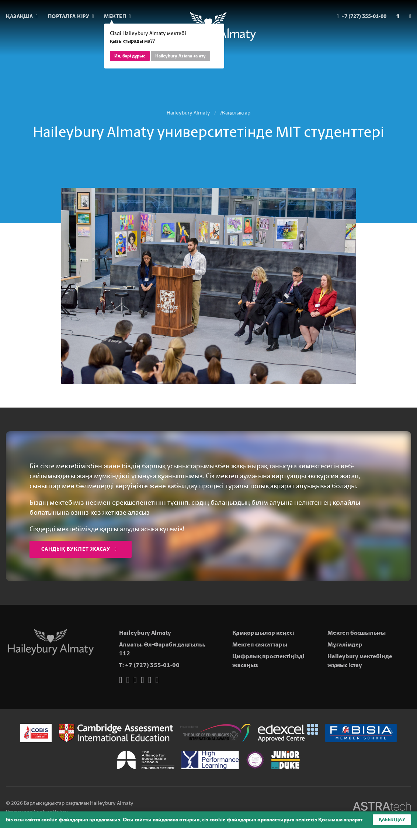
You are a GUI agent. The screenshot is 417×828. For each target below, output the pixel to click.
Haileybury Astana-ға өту (180, 56)
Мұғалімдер (344, 644)
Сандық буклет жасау (79, 549)
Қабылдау (392, 819)
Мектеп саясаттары (259, 644)
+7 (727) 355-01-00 (152, 665)
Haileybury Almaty (188, 113)
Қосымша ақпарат (340, 820)
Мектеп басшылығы (356, 632)
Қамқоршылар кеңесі (263, 632)
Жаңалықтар (235, 113)
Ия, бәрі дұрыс (129, 56)
